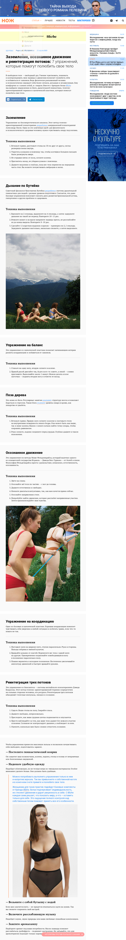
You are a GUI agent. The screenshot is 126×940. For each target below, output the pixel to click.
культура (94, 79)
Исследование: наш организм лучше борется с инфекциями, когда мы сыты (107, 39)
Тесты (71, 20)
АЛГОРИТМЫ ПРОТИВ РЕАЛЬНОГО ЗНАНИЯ (62, 934)
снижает (41, 403)
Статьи (35, 20)
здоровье (9, 51)
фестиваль (94, 46)
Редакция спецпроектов (25, 50)
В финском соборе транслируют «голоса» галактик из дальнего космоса (104, 73)
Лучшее (49, 20)
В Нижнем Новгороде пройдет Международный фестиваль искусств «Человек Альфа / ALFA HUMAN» (105, 52)
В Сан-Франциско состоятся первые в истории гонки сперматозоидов (106, 63)
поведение (94, 91)
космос (93, 68)
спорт (92, 59)
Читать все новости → (102, 103)
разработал (42, 125)
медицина (94, 34)
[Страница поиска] (123, 20)
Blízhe (68, 85)
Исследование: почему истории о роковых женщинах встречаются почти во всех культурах (105, 85)
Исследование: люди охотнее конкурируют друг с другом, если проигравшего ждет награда (105, 96)
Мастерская (83, 20)
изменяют (47, 400)
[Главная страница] (8, 20)
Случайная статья (93, 20)
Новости (60, 20)
